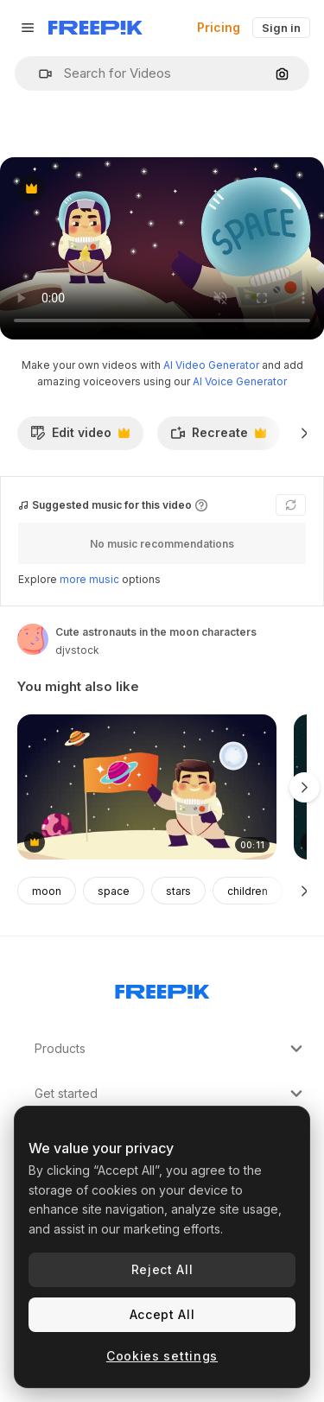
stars (178, 891)
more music (89, 579)
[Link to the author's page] (32, 639)
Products (171, 1048)
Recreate (218, 437)
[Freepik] (95, 28)
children (247, 891)
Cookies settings (162, 1355)
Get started (171, 1093)
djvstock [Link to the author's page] (77, 650)
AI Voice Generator (240, 381)
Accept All (162, 1314)
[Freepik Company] (162, 988)
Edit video (80, 437)
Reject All (162, 1269)
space (114, 891)
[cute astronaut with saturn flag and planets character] (146, 787)
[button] (38, 73)
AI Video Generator (211, 364)
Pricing (218, 27)
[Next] (304, 432)
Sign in (281, 28)
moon (46, 891)
